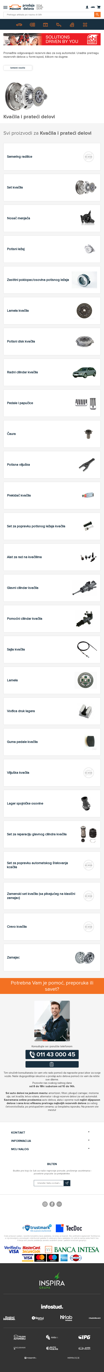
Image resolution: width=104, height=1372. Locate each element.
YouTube (59, 1204)
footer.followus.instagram (45, 1204)
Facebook (52, 1204)
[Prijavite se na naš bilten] (52, 1183)
